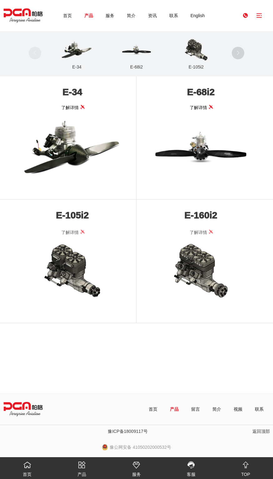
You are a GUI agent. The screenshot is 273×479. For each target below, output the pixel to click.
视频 (238, 409)
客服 (191, 467)
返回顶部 (261, 431)
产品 (88, 15)
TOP (245, 467)
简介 (131, 15)
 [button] (238, 53)
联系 (173, 15)
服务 (110, 15)
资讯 (152, 15)
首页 (67, 15)
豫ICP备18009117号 (128, 431)
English (198, 15)
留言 (195, 409)
